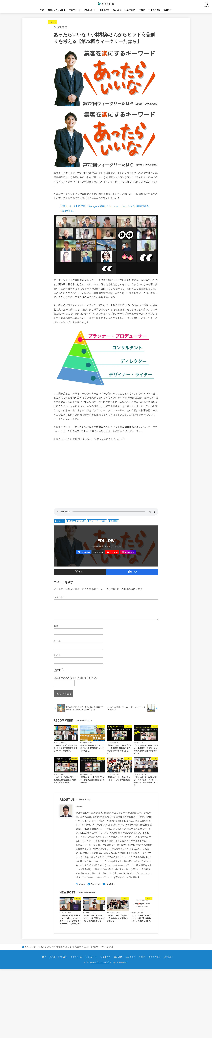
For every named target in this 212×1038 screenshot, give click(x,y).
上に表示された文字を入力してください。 (76, 681)
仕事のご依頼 (154, 10)
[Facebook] (83, 552)
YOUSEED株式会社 (77, 521)
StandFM (117, 10)
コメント (60, 597)
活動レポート (90, 10)
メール (57, 644)
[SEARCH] (206, 4)
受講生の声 (104, 10)
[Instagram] (128, 552)
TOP (42, 10)
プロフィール (75, 10)
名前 (56, 629)
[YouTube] (112, 552)
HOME (27, 950)
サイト (57, 658)
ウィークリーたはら (98, 521)
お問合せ (168, 10)
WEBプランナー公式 (100, 966)
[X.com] (98, 552)
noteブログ (130, 10)
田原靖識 (114, 521)
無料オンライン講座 (56, 10)
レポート (52, 22)
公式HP (142, 10)
